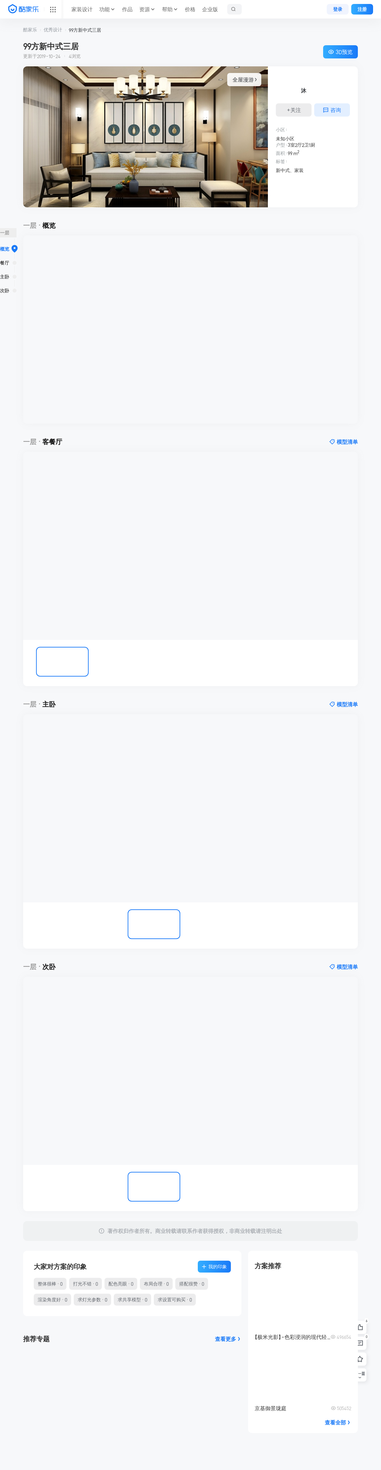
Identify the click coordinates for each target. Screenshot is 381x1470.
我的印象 (214, 1266)
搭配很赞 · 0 (191, 1283)
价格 (190, 9)
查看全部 (338, 1422)
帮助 (167, 9)
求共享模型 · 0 (132, 1299)
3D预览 (340, 51)
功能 (104, 9)
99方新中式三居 (85, 30)
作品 (127, 9)
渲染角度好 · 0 (52, 1299)
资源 (144, 9)
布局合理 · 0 (156, 1283)
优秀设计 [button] (53, 29)
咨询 (332, 110)
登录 (337, 9)
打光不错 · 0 (85, 1283)
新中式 (283, 170)
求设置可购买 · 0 (175, 1299)
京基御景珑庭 (270, 1408)
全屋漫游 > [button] (244, 79)
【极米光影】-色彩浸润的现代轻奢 (293, 1337)
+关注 (294, 110)
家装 (299, 170)
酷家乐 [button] (30, 29)
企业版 (210, 9)
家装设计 (82, 9)
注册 (362, 9)
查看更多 (228, 1339)
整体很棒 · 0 (50, 1283)
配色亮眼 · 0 (120, 1283)
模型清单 (343, 441)
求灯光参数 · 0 (92, 1299)
